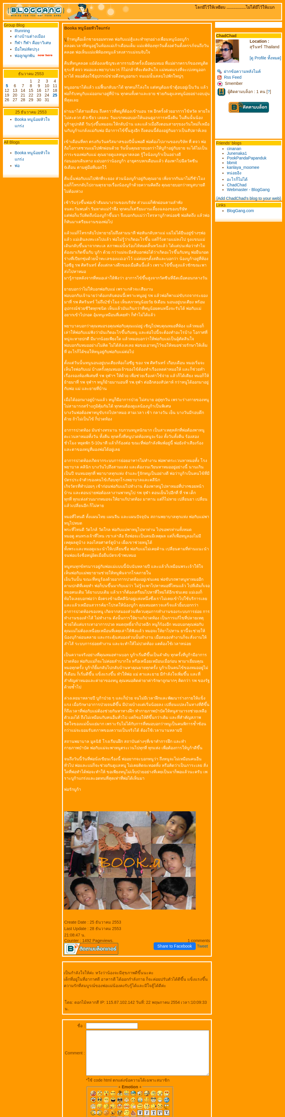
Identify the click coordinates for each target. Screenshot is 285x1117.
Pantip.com (11, 1115)
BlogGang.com (241, 210)
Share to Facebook (176, 914)
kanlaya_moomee (244, 167)
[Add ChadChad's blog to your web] (249, 198)
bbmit (233, 162)
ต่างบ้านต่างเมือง (30, 36)
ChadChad (238, 185)
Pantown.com (64, 1115)
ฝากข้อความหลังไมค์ (240, 71)
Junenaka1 (238, 153)
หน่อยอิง (235, 173)
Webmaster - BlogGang (249, 189)
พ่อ (17, 176)
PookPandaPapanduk (247, 158)
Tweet (203, 914)
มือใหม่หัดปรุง (27, 55)
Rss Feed (230, 77)
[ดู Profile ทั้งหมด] (266, 58)
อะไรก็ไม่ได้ (238, 179)
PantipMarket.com (37, 1115)
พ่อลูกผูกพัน (25, 62)
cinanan (235, 148)
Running (22, 30)
